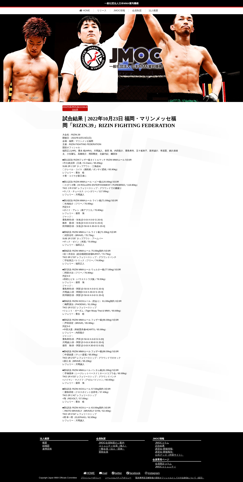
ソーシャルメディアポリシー (118, 478)
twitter (116, 473)
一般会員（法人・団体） (112, 448)
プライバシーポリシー (91, 478)
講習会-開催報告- (164, 451)
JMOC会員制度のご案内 (111, 442)
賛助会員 (103, 451)
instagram (152, 473)
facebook (133, 473)
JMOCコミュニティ (165, 466)
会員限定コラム (163, 463)
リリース (101, 10)
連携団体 (47, 448)
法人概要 (153, 10)
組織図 (45, 445)
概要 (44, 442)
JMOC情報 (119, 10)
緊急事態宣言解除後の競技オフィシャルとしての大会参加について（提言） (169, 478)
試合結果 (160, 445)
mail (103, 473)
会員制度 (137, 10)
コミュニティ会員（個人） (113, 445)
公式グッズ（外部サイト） (169, 454)
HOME (84, 10)
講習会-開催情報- (164, 448)
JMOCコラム (162, 442)
